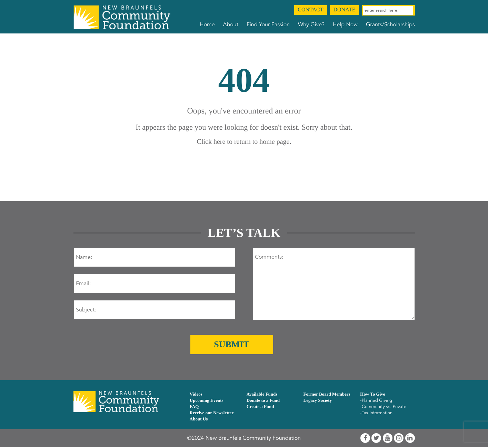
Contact (310, 10)
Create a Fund (260, 406)
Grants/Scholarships (390, 24)
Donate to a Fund (263, 400)
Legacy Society (317, 400)
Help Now (345, 24)
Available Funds (262, 394)
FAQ (194, 406)
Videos (196, 394)
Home (207, 24)
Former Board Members (326, 394)
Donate (344, 10)
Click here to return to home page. (244, 142)
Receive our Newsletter (212, 412)
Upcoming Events (206, 400)
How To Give (372, 394)
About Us (199, 418)
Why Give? (311, 24)
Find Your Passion (268, 24)
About (230, 24)
